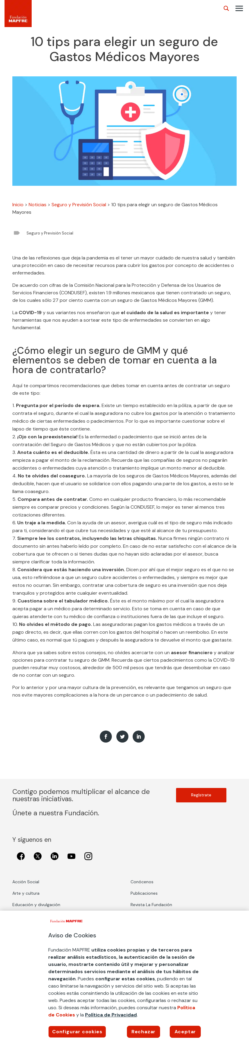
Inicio (18, 204)
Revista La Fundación (151, 904)
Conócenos (142, 881)
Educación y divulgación (36, 904)
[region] (124, 978)
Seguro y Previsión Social (79, 204)
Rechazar (143, 1031)
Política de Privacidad (111, 1015)
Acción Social (25, 881)
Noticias (37, 204)
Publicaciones (144, 893)
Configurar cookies (77, 1031)
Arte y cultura (25, 893)
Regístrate (201, 795)
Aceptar (185, 1031)
